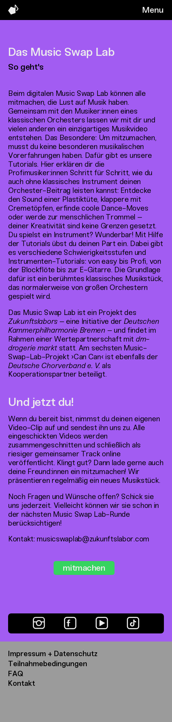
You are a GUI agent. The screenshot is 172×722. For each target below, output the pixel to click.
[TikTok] (133, 623)
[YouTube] (102, 623)
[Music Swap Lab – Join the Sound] (13, 12)
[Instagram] (39, 623)
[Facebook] (70, 623)
